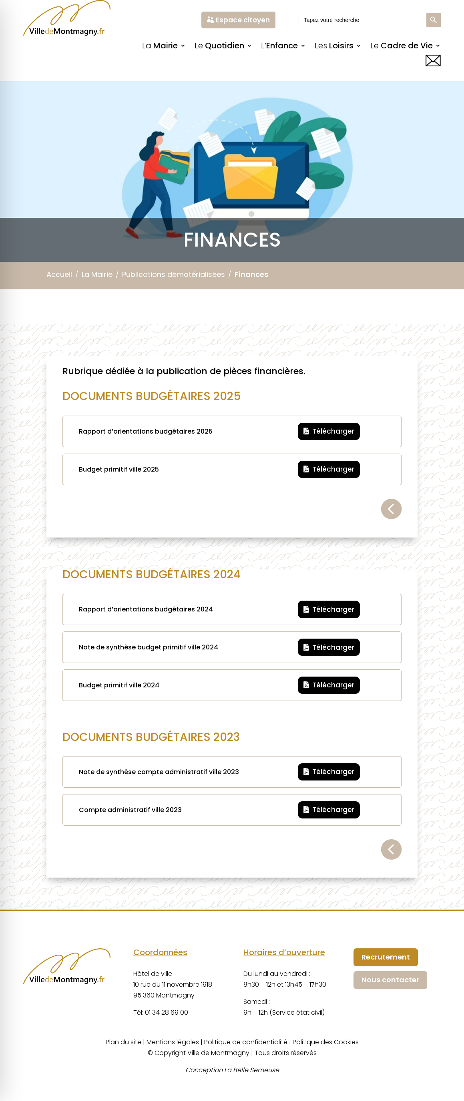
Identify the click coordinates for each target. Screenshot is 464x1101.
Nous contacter (390, 980)
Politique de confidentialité (245, 1042)
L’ (279, 47)
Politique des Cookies (326, 1042)
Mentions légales (173, 1042)
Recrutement (386, 957)
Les (334, 47)
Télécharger (333, 431)
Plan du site (123, 1042)
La (160, 47)
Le (219, 47)
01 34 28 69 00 (166, 1012)
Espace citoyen (243, 20)
